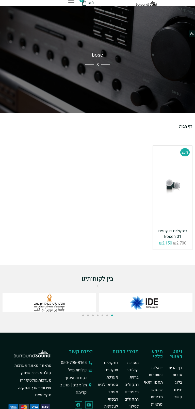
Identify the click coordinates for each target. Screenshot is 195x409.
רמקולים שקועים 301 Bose (172, 234)
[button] (192, 33)
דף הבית (185, 126)
